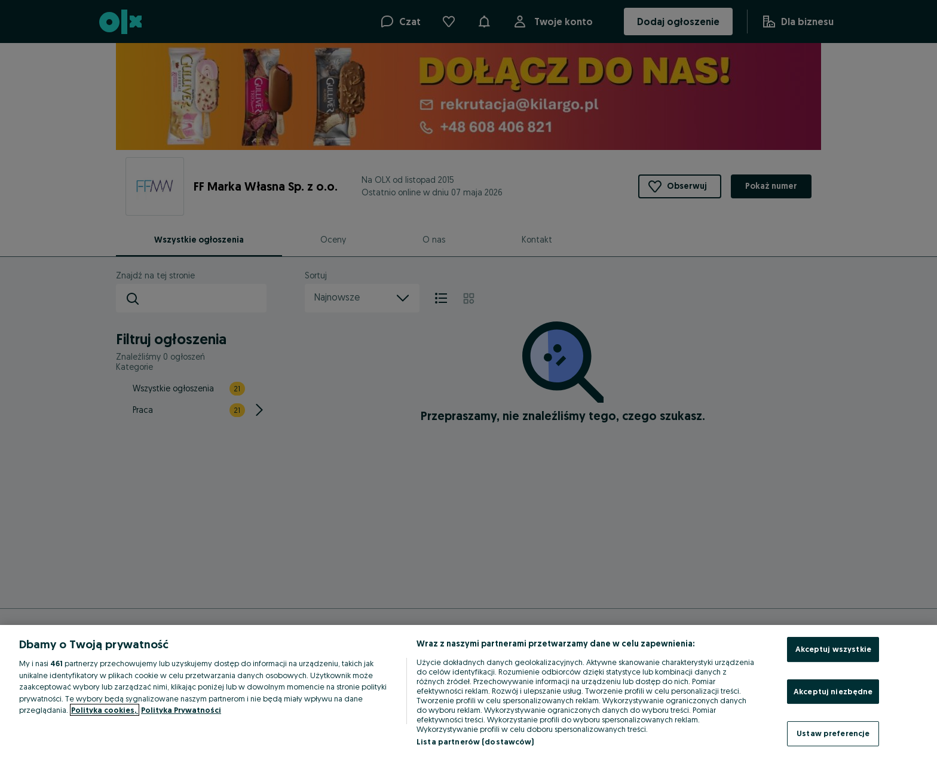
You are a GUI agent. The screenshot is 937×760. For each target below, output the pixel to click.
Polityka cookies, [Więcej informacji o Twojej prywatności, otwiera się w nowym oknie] (104, 710)
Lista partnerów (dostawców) (475, 741)
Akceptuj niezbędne (833, 691)
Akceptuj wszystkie (833, 649)
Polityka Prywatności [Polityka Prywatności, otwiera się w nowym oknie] (181, 710)
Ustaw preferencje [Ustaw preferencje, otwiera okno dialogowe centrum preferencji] (833, 733)
